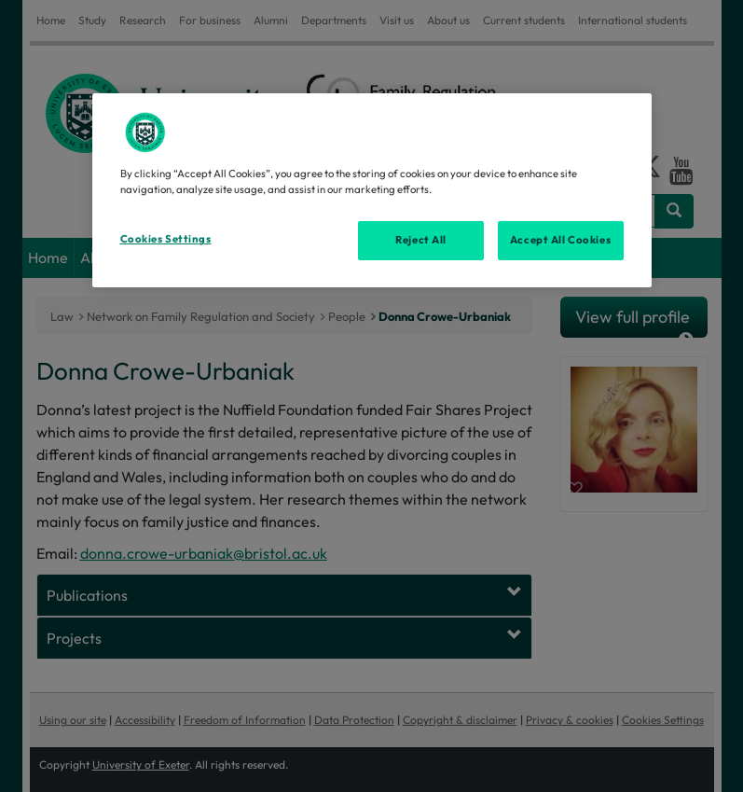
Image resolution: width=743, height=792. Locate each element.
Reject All (421, 239)
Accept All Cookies (560, 239)
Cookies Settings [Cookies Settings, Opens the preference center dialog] (166, 238)
